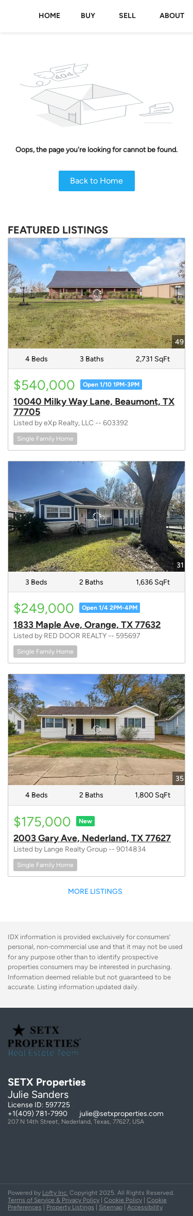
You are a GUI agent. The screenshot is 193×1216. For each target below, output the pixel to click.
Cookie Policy (123, 1200)
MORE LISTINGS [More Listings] (95, 891)
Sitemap (110, 1207)
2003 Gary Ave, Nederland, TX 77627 (92, 838)
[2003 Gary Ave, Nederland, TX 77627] (96, 729)
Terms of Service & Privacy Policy (53, 1200)
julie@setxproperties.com (121, 1113)
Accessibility (145, 1207)
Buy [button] (88, 15)
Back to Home (96, 181)
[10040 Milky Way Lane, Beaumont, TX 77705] (96, 293)
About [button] (172, 15)
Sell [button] (127, 15)
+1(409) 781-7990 (37, 1113)
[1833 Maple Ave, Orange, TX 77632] (96, 516)
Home (49, 15)
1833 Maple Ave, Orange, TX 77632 (87, 624)
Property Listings (70, 1207)
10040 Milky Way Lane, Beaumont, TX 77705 (93, 407)
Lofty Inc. (55, 1192)
